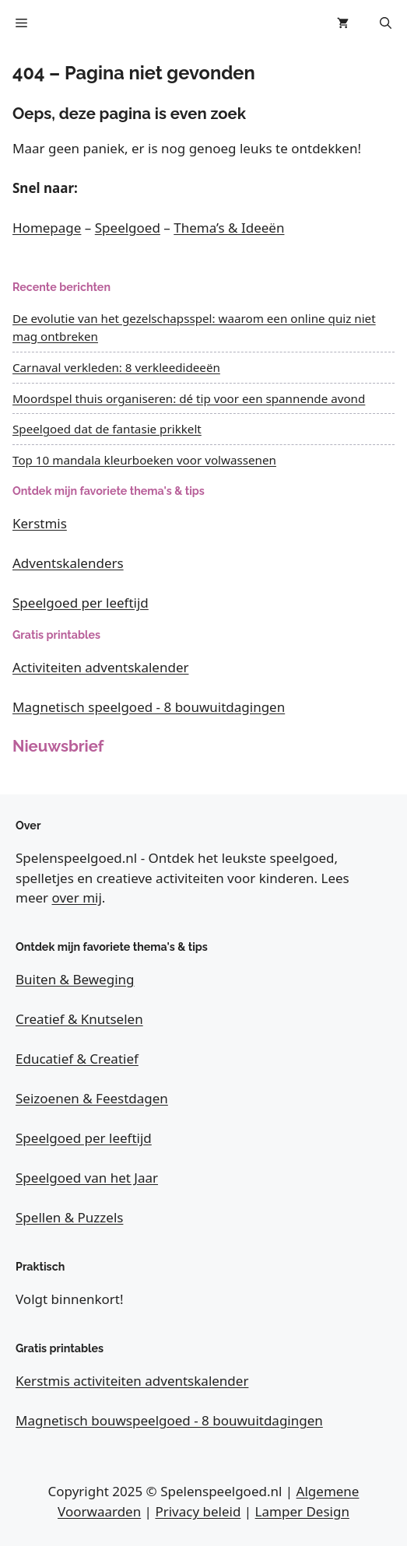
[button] (385, 23)
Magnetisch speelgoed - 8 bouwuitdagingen (148, 707)
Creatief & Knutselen (79, 1019)
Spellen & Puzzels (69, 1217)
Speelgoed (127, 228)
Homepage (46, 228)
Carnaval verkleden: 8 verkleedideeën (116, 367)
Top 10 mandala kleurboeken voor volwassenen (144, 460)
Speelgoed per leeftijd (80, 603)
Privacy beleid (197, 1511)
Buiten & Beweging (75, 979)
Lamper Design (302, 1511)
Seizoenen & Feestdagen (92, 1098)
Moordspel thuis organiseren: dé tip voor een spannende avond (188, 398)
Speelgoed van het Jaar (87, 1178)
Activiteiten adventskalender (100, 667)
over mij (77, 897)
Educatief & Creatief (77, 1058)
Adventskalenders (68, 563)
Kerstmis (39, 523)
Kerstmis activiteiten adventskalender (132, 1381)
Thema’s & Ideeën (229, 228)
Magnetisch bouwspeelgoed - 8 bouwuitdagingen (169, 1420)
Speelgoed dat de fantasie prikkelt (107, 428)
